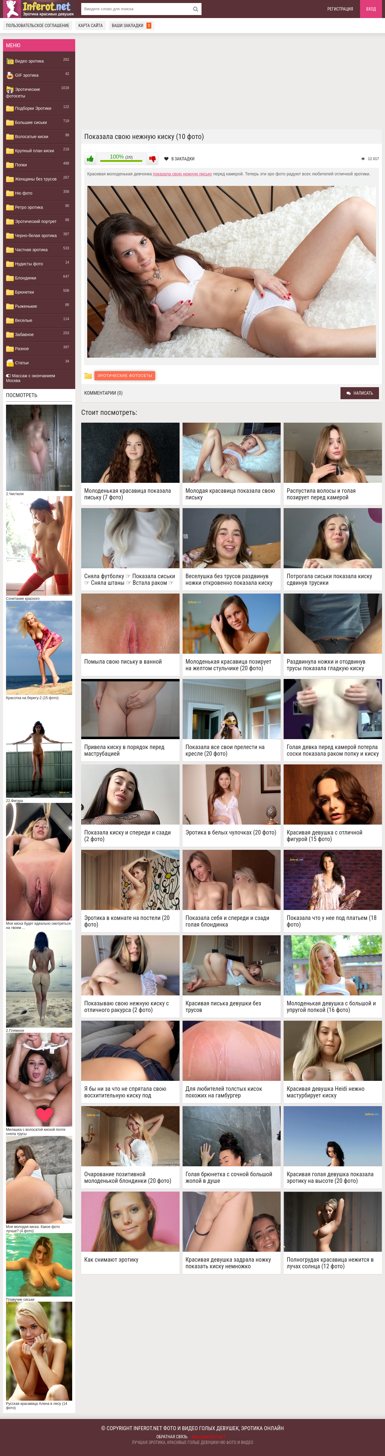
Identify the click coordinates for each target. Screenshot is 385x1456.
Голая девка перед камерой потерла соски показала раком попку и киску (333, 750)
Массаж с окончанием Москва (30, 378)
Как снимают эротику (111, 1259)
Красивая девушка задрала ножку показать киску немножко (228, 1262)
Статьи (17, 363)
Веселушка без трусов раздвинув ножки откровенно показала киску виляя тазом (229, 579)
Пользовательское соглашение (37, 25)
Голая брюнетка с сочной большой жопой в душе (229, 1177)
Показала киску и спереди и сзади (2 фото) (127, 835)
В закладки (179, 158)
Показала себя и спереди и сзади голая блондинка (228, 921)
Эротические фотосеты (23, 92)
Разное (17, 349)
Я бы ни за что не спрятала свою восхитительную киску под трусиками (125, 1092)
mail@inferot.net (209, 1437)
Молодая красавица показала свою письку (230, 494)
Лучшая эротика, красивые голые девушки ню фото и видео (192, 1442)
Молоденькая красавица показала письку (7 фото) (127, 494)
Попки (16, 165)
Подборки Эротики (28, 109)
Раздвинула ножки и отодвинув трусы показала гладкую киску (326, 664)
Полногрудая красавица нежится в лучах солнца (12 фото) (330, 1262)
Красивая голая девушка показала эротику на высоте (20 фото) (330, 1177)
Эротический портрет (31, 222)
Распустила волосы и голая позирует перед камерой (321, 494)
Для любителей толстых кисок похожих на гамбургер (224, 1092)
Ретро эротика (24, 207)
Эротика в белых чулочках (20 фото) (231, 832)
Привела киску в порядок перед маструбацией (124, 750)
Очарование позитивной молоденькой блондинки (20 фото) (127, 1177)
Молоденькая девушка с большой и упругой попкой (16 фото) (331, 1006)
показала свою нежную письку (182, 173)
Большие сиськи (26, 123)
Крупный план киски (30, 151)
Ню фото (19, 193)
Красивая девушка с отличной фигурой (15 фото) (324, 835)
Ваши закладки (132, 26)
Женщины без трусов (31, 179)
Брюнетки (20, 292)
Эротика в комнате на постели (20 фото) (127, 921)
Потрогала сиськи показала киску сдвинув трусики (329, 579)
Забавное (20, 335)
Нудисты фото (24, 264)
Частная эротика (27, 250)
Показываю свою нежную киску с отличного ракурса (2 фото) (126, 1006)
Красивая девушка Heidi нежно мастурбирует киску (325, 1092)
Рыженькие (21, 306)
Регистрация (340, 9)
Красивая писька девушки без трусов (223, 1006)
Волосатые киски (27, 137)
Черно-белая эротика (31, 236)
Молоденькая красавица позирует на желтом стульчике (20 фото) (229, 664)
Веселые (19, 321)
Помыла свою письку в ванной (123, 661)
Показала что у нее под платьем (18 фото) (332, 921)
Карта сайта (90, 25)
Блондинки (21, 278)
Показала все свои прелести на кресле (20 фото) (225, 750)
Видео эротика (25, 61)
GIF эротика (22, 75)
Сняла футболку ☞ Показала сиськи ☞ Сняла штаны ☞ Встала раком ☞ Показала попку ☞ (129, 579)
